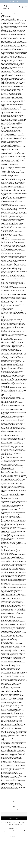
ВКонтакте (14, 836)
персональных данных (15, 824)
